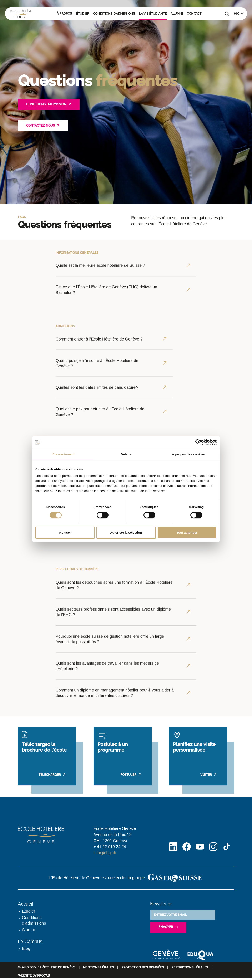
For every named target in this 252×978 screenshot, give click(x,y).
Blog (26, 948)
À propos (64, 13)
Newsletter (161, 903)
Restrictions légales (189, 967)
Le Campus (30, 941)
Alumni (177, 13)
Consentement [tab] (63, 454)
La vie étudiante (153, 13)
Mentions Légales (98, 967)
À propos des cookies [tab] (188, 454)
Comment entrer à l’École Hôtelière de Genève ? (99, 416)
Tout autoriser (187, 532)
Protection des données (142, 967)
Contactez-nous (40, 125)
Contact (194, 13)
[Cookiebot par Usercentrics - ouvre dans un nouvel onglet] (198, 442)
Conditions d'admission (46, 104)
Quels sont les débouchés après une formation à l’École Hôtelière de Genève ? (114, 696)
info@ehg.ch (105, 852)
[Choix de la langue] (239, 13)
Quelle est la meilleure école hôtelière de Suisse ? (100, 300)
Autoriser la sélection (126, 532)
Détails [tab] (126, 454)
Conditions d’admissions (114, 13)
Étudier (82, 13)
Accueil (25, 904)
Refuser (65, 532)
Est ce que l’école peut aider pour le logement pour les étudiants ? (101, 562)
